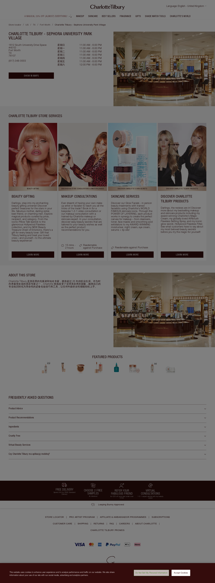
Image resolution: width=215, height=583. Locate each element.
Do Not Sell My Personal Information (151, 574)
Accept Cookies (181, 574)
